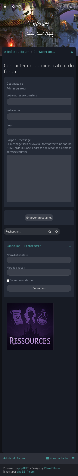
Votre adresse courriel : (22, 95)
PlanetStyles (52, 468)
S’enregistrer (32, 245)
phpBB (22, 468)
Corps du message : (19, 140)
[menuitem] (16, 6)
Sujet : (11, 125)
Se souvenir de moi (21, 280)
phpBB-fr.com (26, 471)
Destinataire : (15, 83)
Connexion (13, 245)
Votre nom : (14, 110)
